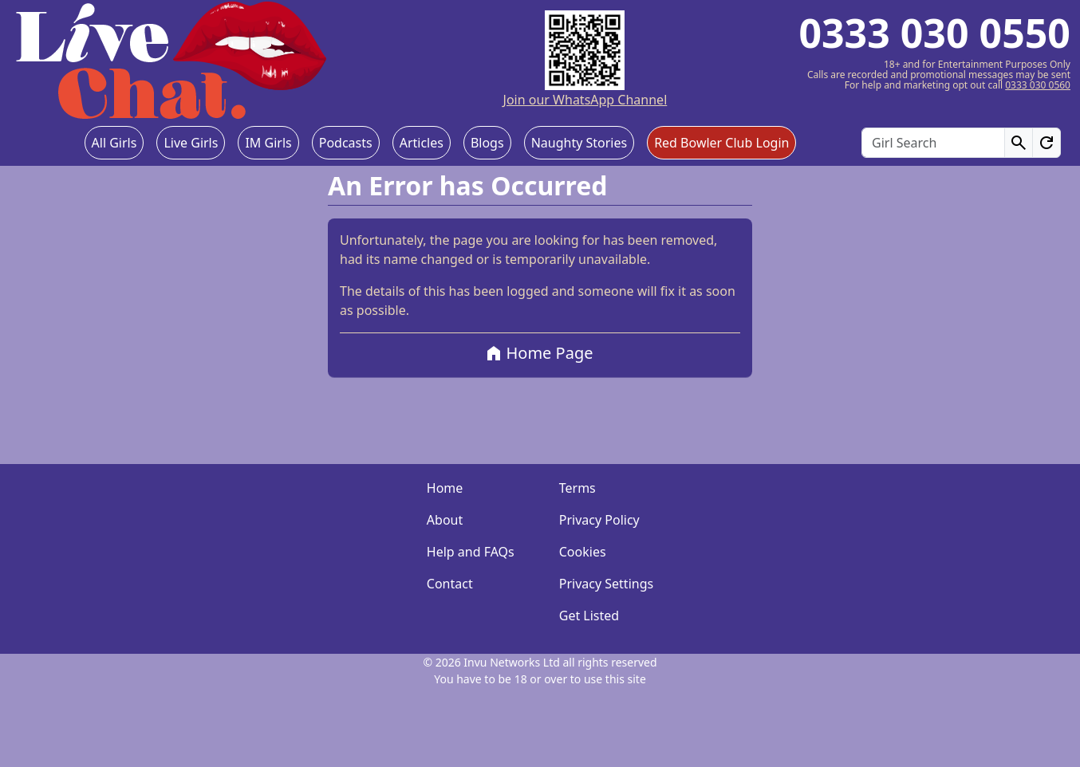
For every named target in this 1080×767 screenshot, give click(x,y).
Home (445, 488)
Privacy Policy (599, 520)
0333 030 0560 (1037, 85)
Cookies (582, 551)
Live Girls (191, 142)
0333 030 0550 (934, 33)
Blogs (487, 142)
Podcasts (345, 142)
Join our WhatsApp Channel (585, 99)
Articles (421, 142)
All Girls (114, 142)
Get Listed (589, 615)
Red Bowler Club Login (721, 142)
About (445, 520)
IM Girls (268, 142)
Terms (577, 488)
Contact (450, 583)
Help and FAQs (470, 551)
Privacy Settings (606, 583)
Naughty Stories (579, 142)
